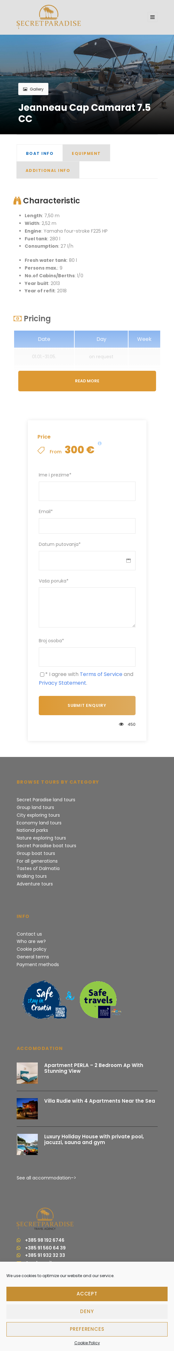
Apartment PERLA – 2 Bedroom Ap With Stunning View (93, 1068)
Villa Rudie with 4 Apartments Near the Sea (99, 1101)
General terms (33, 957)
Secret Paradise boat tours (46, 845)
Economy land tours (39, 823)
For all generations (37, 861)
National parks (32, 830)
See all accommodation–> (46, 1178)
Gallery (33, 89)
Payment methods (38, 964)
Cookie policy (31, 949)
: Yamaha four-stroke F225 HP (66, 231)
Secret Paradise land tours (46, 799)
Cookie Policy (87, 1343)
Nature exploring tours (41, 838)
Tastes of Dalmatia (38, 868)
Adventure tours (35, 884)
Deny (87, 1311)
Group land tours (35, 807)
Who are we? (31, 941)
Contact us (29, 934)
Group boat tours (36, 853)
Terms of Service (101, 674)
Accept (87, 1293)
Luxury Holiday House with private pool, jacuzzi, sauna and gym (94, 1139)
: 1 (51, 275)
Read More (87, 381)
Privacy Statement (62, 683)
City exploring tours (38, 815)
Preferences (87, 1329)
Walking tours (32, 876)
